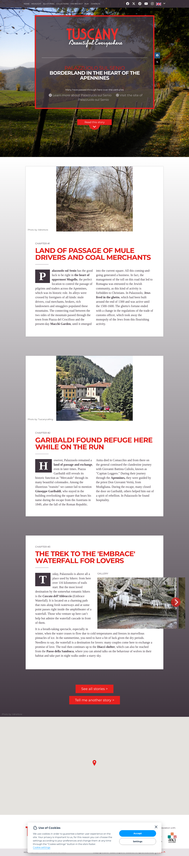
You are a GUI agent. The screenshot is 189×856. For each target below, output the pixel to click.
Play (87, 4)
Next (176, 602)
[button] (160, 4)
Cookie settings (41, 847)
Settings (137, 841)
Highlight (36, 4)
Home (26, 4)
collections (62, 4)
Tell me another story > (94, 700)
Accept (138, 833)
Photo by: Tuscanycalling (40, 419)
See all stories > (94, 689)
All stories (48, 4)
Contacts (95, 4)
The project (77, 4)
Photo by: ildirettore (38, 229)
